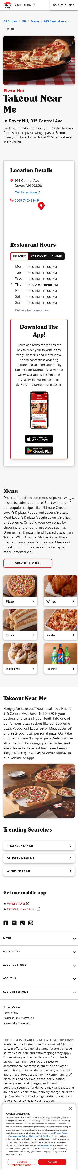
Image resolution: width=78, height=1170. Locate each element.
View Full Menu (28, 563)
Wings (60, 601)
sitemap (55, 547)
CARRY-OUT (39, 256)
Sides (20, 635)
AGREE (52, 1162)
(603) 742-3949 (26, 200)
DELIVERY (19, 256)
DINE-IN (57, 256)
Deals (18, 4)
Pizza (20, 601)
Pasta (60, 635)
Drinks (60, 669)
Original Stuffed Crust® (43, 537)
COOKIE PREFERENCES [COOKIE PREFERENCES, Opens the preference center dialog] (21, 1163)
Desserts (20, 669)
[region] (39, 1137)
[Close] (70, 1108)
